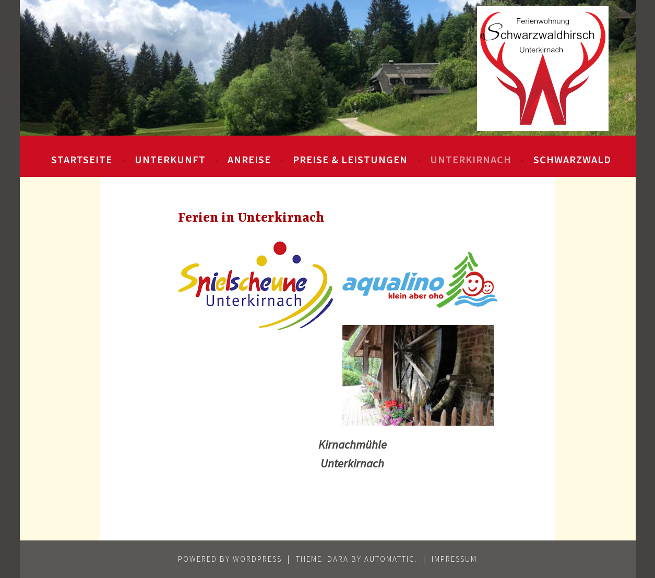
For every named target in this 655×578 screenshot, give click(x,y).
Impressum (454, 559)
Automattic (389, 559)
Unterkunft (170, 159)
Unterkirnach (470, 159)
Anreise (249, 159)
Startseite (81, 159)
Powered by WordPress (230, 559)
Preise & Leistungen (350, 159)
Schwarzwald (572, 159)
